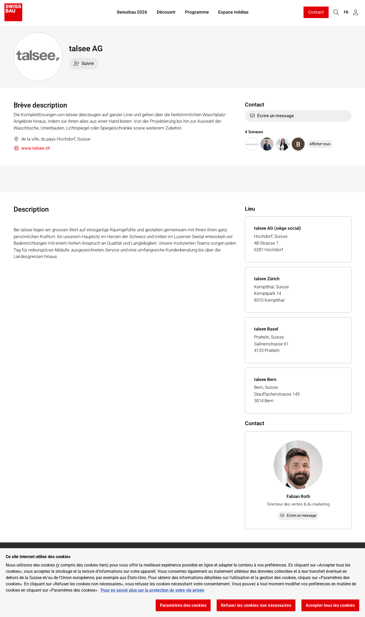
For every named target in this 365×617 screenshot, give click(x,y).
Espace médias (233, 12)
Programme (197, 12)
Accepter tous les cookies (330, 605)
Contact (316, 12)
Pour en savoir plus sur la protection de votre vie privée (152, 590)
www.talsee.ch (32, 148)
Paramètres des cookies (183, 605)
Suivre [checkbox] (84, 63)
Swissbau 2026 (132, 12)
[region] (182, 582)
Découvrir (166, 12)
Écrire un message (272, 115)
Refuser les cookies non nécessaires (256, 605)
